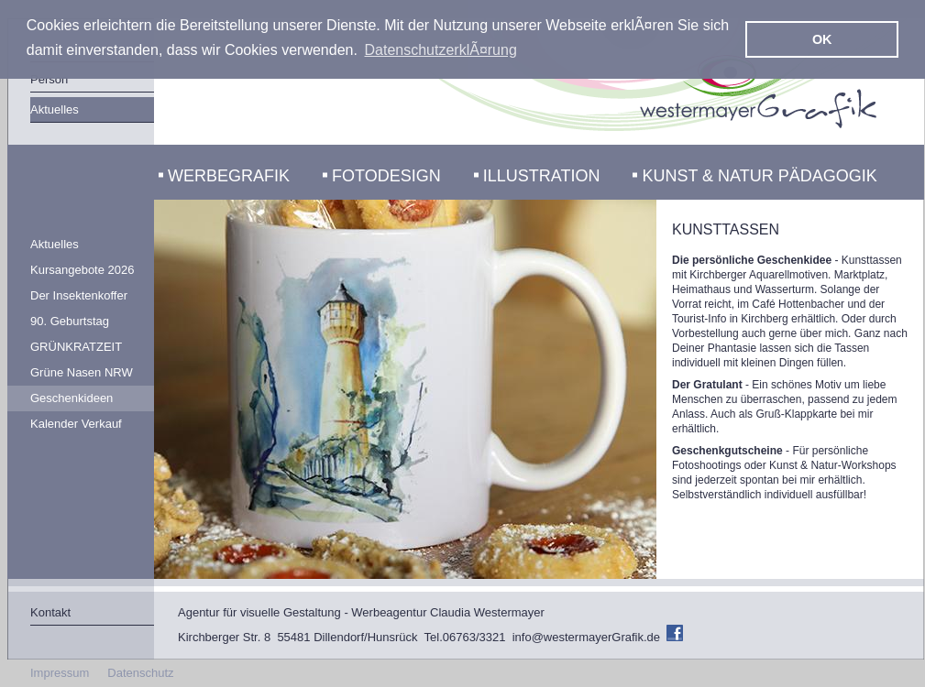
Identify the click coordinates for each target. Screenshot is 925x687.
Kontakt (50, 612)
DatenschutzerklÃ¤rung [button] (441, 50)
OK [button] (822, 39)
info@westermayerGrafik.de (586, 637)
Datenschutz (140, 673)
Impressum (59, 673)
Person (49, 79)
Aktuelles (54, 109)
